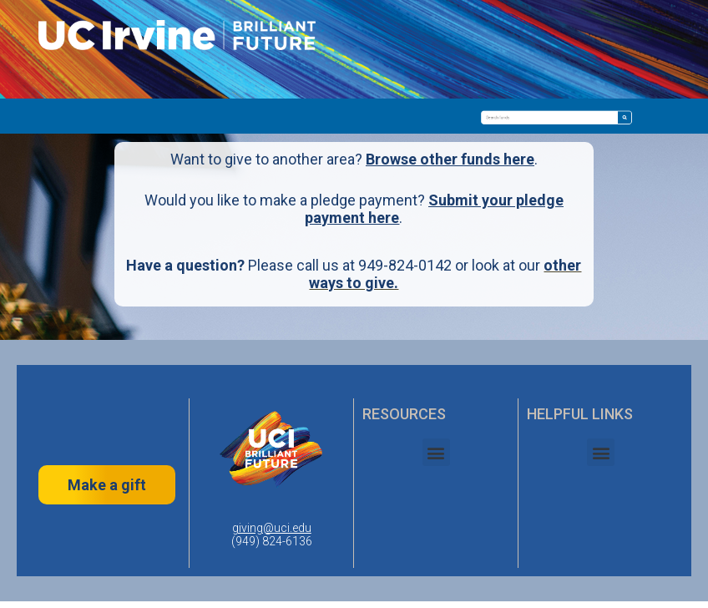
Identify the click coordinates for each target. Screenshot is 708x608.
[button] (436, 452)
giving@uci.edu (271, 528)
